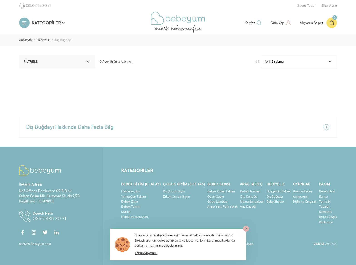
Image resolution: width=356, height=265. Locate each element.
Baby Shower (276, 202)
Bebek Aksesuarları (134, 217)
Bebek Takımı (130, 207)
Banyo (323, 197)
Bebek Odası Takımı (221, 192)
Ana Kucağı (248, 207)
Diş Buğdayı (275, 197)
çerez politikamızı (169, 241)
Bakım (324, 184)
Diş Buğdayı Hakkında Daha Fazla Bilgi (178, 127)
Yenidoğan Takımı (133, 197)
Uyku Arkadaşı (303, 192)
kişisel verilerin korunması (204, 241)
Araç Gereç (251, 184)
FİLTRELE (58, 61)
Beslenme (326, 222)
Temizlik (324, 202)
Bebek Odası (218, 184)
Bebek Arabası (250, 192)
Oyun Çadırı (215, 197)
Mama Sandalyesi (252, 202)
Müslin (125, 212)
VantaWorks (325, 244)
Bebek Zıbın (129, 202)
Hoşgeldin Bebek (278, 192)
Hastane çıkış (130, 192)
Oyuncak (301, 184)
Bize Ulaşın (329, 6)
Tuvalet (324, 207)
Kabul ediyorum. (146, 253)
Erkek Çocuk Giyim (176, 197)
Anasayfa (25, 40)
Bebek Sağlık (328, 217)
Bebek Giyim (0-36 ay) (141, 184)
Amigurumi (300, 197)
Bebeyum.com (178, 18)
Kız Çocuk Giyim (174, 192)
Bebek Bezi (327, 192)
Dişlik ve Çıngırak (304, 202)
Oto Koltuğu (248, 197)
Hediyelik (43, 40)
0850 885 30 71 (35, 6)
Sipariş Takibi (306, 6)
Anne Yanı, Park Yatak (222, 207)
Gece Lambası (217, 202)
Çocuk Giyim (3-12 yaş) (184, 184)
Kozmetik (325, 212)
